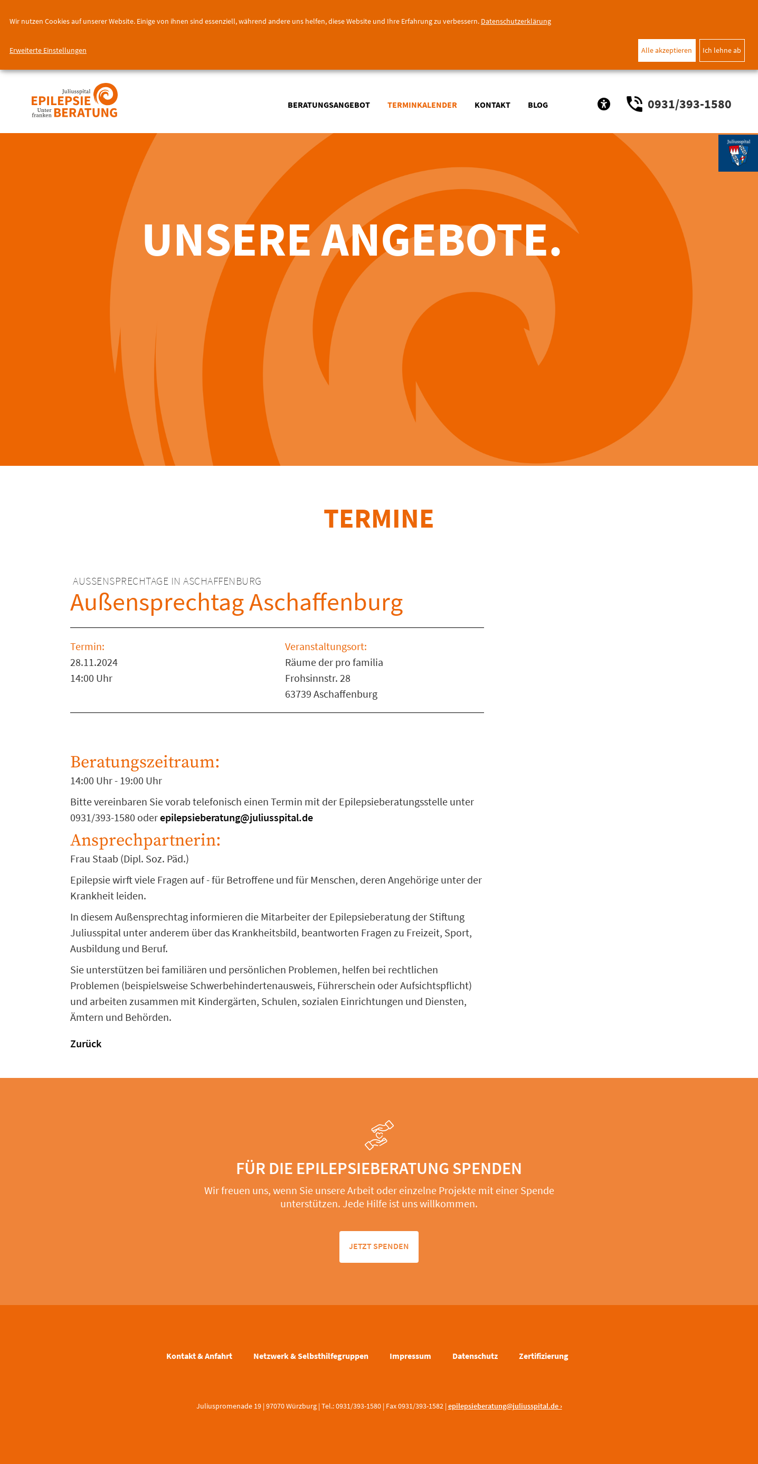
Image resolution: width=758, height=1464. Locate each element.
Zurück (85, 1043)
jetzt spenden (379, 1246)
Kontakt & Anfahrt (199, 1355)
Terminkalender (422, 104)
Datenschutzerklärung (516, 21)
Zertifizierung (543, 1355)
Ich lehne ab (722, 50)
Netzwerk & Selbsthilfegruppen (310, 1355)
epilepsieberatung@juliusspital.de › (505, 1406)
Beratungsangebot (329, 104)
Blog (538, 104)
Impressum (410, 1355)
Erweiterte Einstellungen (48, 50)
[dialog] (379, 35)
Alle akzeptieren (666, 50)
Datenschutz (475, 1355)
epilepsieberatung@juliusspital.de (235, 817)
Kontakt (492, 104)
